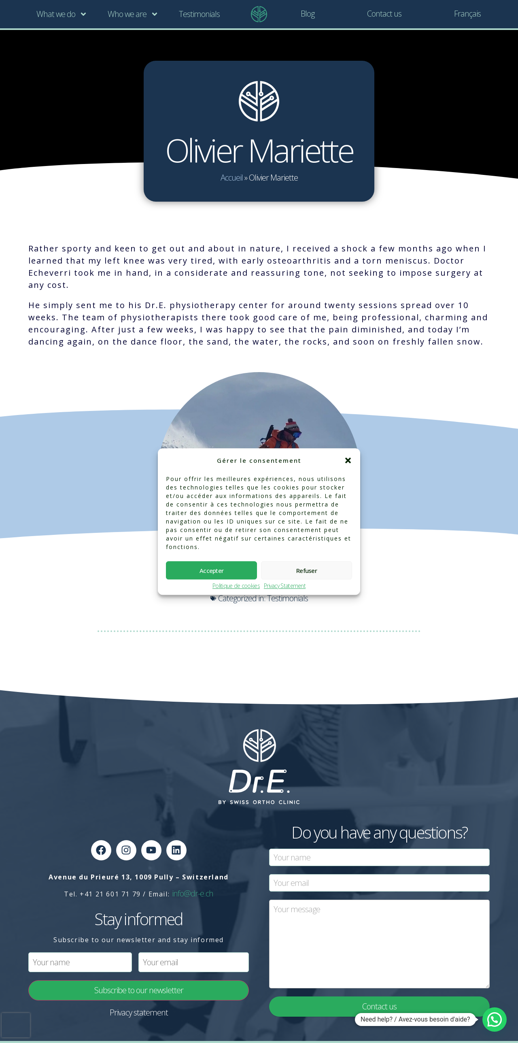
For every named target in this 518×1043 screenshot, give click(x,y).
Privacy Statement (285, 586)
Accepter (211, 570)
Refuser (306, 570)
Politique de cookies (236, 586)
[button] (348, 460)
